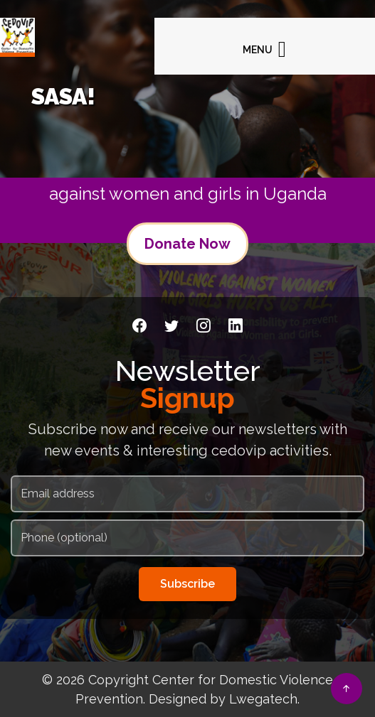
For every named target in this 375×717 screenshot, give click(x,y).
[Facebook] (139, 325)
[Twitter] (171, 325)
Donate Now (187, 243)
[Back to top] (346, 688)
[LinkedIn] (235, 325)
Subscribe (187, 584)
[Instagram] (203, 325)
